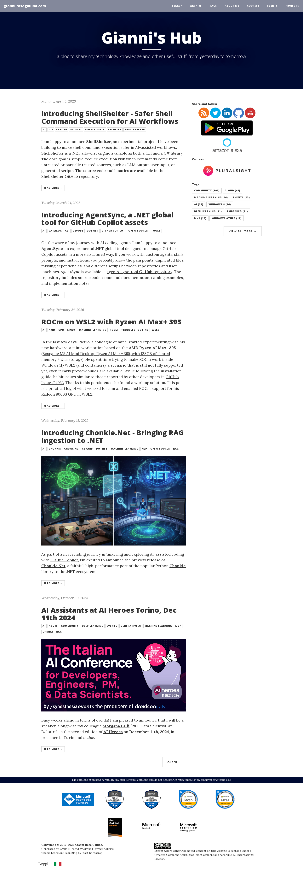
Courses (253, 5)
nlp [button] (144, 448)
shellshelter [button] (135, 129)
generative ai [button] (131, 626)
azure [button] (53, 626)
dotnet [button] (76, 129)
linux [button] (71, 330)
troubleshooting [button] (135, 330)
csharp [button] (61, 129)
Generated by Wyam (54, 849)
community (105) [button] (207, 190)
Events (272, 5)
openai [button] (48, 631)
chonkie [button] (55, 448)
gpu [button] (61, 330)
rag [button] (176, 448)
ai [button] (44, 129)
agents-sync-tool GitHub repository (139, 271)
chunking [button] (71, 448)
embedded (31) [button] (237, 211)
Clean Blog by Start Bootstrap (82, 853)
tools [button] (156, 230)
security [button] (114, 129)
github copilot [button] (113, 230)
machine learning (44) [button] (211, 197)
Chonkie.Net (53, 565)
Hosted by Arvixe (80, 849)
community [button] (70, 626)
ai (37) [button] (198, 204)
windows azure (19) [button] (227, 218)
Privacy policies (104, 849)
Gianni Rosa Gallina (88, 845)
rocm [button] (114, 330)
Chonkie (177, 565)
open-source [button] (95, 129)
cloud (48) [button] (232, 190)
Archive (196, 5)
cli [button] (51, 129)
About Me (232, 5)
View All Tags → (243, 231)
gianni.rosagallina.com (25, 5)
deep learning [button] (92, 626)
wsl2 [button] (155, 330)
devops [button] (78, 230)
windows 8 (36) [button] (220, 204)
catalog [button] (55, 230)
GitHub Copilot (64, 559)
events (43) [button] (241, 197)
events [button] (112, 626)
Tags (213, 5)
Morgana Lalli (116, 725)
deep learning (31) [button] (208, 211)
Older (174, 762)
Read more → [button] (53, 188)
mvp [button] (178, 626)
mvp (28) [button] (200, 218)
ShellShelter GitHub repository (69, 176)
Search (177, 5)
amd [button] (52, 330)
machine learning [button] (92, 330)
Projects (292, 5)
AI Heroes (113, 731)
